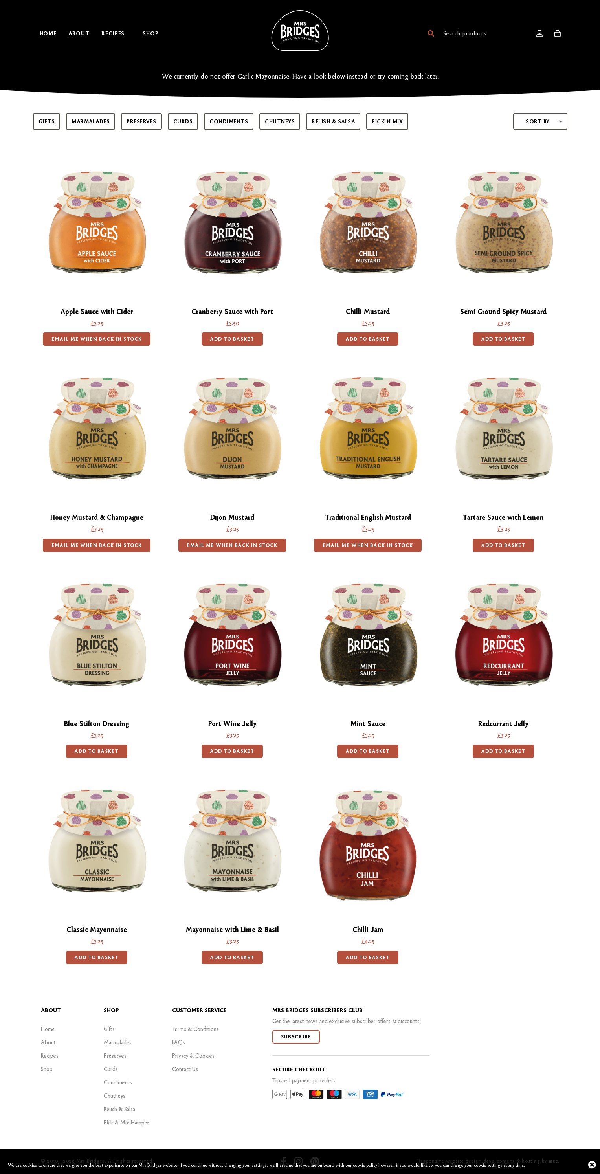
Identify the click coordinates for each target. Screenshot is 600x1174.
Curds (183, 121)
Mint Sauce (367, 723)
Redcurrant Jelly (503, 723)
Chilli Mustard (368, 311)
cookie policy (365, 1165)
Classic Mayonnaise (96, 929)
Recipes (50, 1055)
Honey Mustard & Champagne (96, 517)
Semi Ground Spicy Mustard (503, 311)
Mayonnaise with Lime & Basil (232, 929)
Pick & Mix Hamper (126, 1122)
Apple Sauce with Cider (97, 311)
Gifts (47, 121)
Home (48, 1029)
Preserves (141, 121)
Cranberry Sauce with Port (232, 311)
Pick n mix (387, 121)
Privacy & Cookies (193, 1055)
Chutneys (280, 121)
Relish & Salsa (333, 121)
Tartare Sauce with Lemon (503, 517)
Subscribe (296, 1037)
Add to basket (232, 339)
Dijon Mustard (232, 517)
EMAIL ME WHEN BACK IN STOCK (96, 339)
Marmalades (91, 121)
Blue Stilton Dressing (96, 723)
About (48, 1042)
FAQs (178, 1042)
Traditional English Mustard (368, 517)
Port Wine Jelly (232, 723)
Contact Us (185, 1069)
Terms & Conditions (195, 1029)
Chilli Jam (367, 929)
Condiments (228, 121)
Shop (47, 1069)
